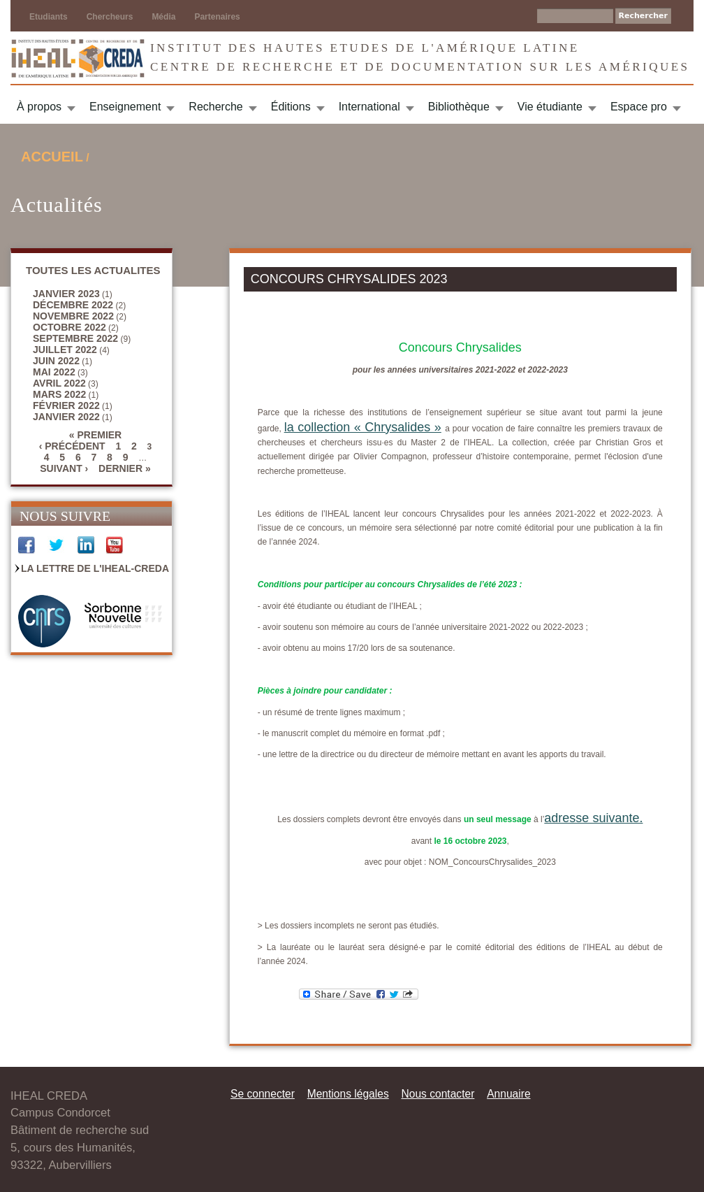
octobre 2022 (69, 327)
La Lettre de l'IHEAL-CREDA (95, 568)
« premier (95, 434)
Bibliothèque (459, 107)
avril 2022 (59, 383)
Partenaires (217, 17)
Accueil (52, 156)
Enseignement (125, 107)
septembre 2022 (75, 338)
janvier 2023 (66, 293)
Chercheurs (110, 17)
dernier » (124, 468)
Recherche (215, 107)
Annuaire (508, 1094)
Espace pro (638, 107)
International (369, 107)
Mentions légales (348, 1094)
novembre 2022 (73, 316)
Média (163, 17)
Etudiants (48, 17)
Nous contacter (437, 1094)
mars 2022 (59, 394)
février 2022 (66, 405)
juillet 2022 (65, 349)
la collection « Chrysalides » (362, 427)
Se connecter (262, 1094)
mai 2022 (54, 372)
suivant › (64, 468)
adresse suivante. (593, 818)
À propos (39, 107)
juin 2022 (56, 360)
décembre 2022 (73, 304)
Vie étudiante (550, 107)
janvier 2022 (66, 416)
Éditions (291, 107)
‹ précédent (72, 446)
